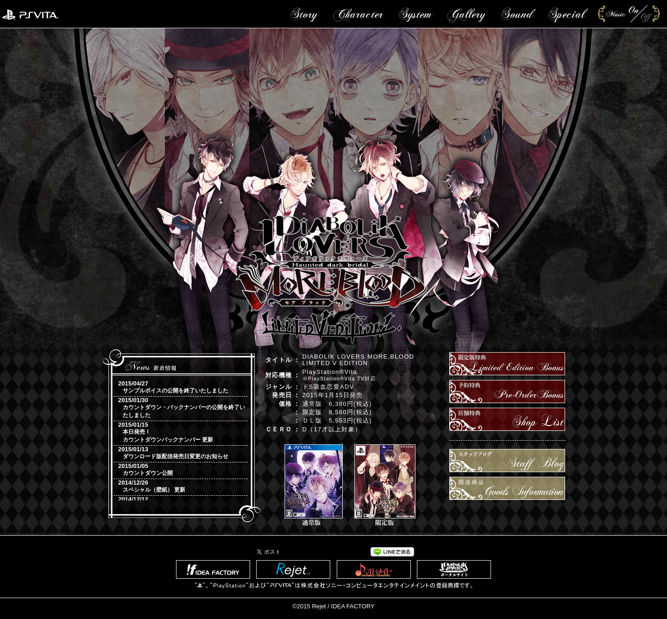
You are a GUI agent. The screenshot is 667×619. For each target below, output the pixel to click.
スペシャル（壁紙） (148, 489)
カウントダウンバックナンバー (162, 439)
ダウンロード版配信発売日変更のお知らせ (175, 456)
